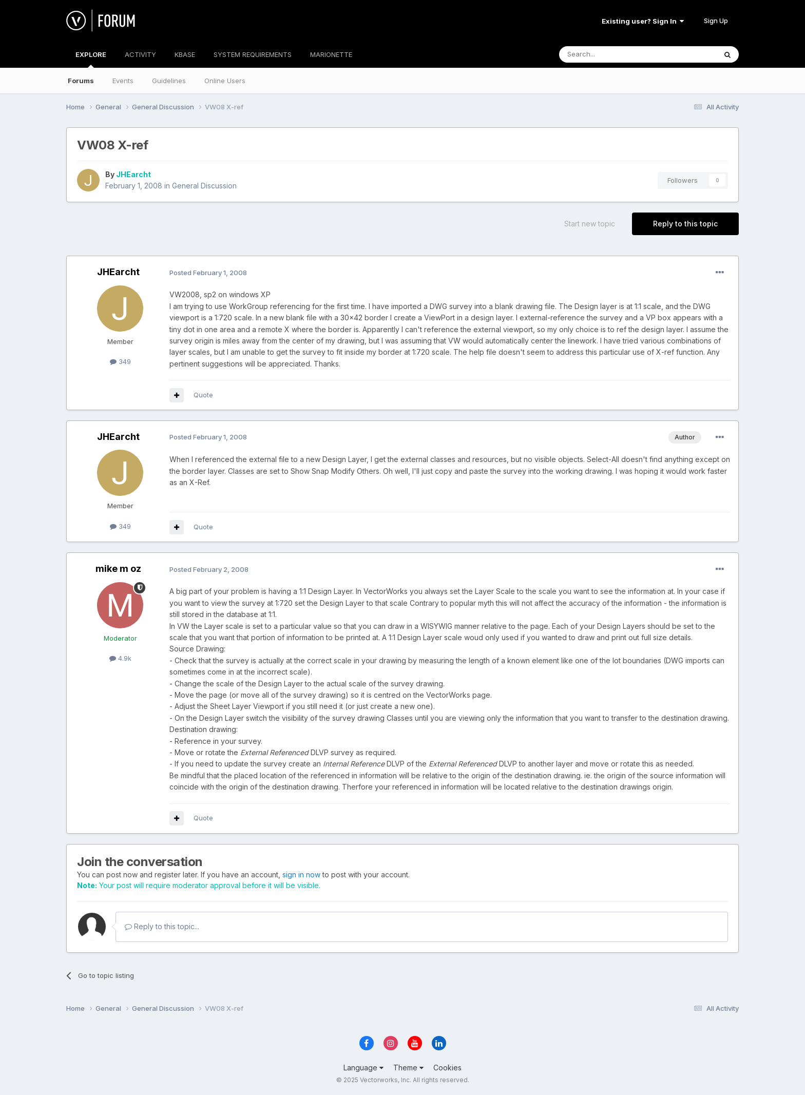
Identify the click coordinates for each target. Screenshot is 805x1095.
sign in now (301, 874)
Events (122, 80)
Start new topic (589, 223)
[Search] (611, 54)
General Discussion (204, 185)
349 (120, 361)
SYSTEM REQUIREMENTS (253, 54)
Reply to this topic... (162, 926)
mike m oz (118, 568)
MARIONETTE (331, 54)
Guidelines (169, 80)
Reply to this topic (685, 223)
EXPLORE (90, 59)
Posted (208, 272)
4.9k (120, 658)
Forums (81, 80)
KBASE (185, 54)
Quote (203, 395)
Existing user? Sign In (643, 21)
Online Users (224, 80)
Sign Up (716, 20)
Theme (408, 1067)
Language (363, 1067)
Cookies (447, 1067)
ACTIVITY (140, 54)
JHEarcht (133, 174)
